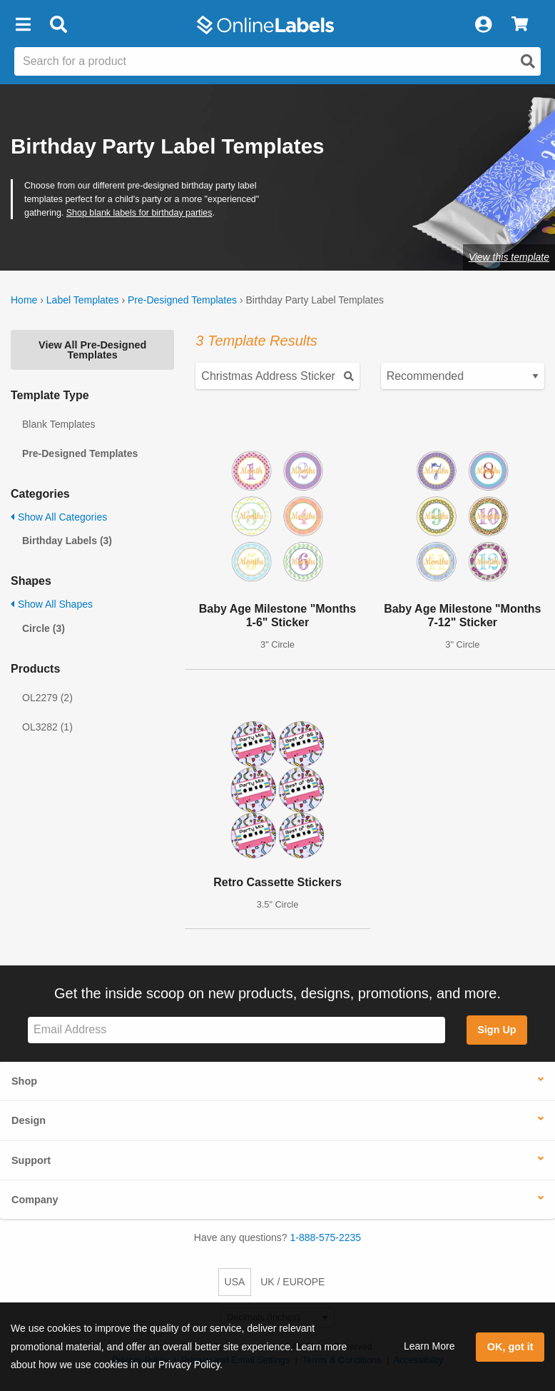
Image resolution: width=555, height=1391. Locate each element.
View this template (509, 257)
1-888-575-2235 (326, 1237)
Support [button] (31, 1160)
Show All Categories (59, 517)
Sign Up (496, 1029)
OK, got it (510, 1346)
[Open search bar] (58, 25)
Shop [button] (24, 1081)
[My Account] (483, 25)
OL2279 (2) (47, 697)
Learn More (429, 1346)
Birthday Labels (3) (67, 540)
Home (24, 300)
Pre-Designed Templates (182, 300)
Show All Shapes (52, 604)
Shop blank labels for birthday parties (139, 213)
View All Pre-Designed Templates (92, 350)
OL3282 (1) (47, 727)
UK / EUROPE (292, 1281)
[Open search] (528, 61)
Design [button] (28, 1120)
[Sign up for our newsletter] (236, 1030)
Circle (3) (43, 628)
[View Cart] (520, 25)
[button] (23, 25)
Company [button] (34, 1199)
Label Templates (82, 300)
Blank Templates (58, 424)
